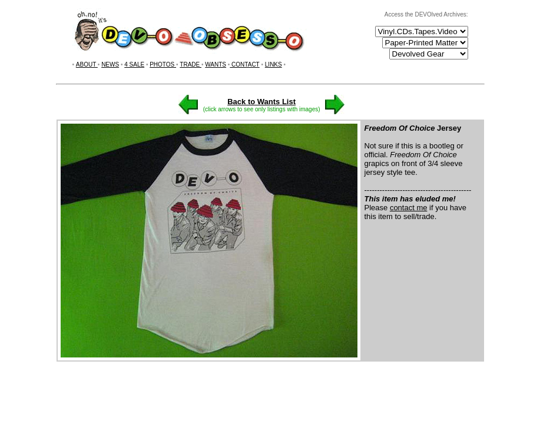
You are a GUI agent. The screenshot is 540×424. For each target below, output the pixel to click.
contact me (409, 207)
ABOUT (87, 64)
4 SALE (134, 64)
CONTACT (244, 64)
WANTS (215, 64)
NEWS (110, 64)
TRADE (190, 64)
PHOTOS (163, 64)
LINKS (273, 64)
